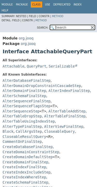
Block (8, 131)
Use (47, 4)
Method (57, 16)
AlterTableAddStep (67, 111)
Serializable (62, 66)
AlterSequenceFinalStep (26, 101)
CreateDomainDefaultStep (28, 157)
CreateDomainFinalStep (25, 162)
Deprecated (62, 4)
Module (7, 4)
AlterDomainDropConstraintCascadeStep (42, 86)
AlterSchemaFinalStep (24, 96)
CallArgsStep (29, 131)
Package (22, 4)
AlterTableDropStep (22, 116)
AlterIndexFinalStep (69, 91)
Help (5, 10)
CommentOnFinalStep (22, 141)
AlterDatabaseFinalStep (26, 80)
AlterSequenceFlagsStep (26, 106)
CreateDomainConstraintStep (31, 152)
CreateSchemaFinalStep (25, 182)
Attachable (13, 66)
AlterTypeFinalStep (22, 126)
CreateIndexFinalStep (24, 167)
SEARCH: (42, 27)
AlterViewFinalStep (64, 126)
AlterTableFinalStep (65, 116)
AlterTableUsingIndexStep (29, 121)
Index (77, 4)
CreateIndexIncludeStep (26, 172)
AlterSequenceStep (21, 111)
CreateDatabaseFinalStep (28, 147)
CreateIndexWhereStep (24, 177)
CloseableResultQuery (24, 137)
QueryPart (36, 66)
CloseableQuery (59, 131)
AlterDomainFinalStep (24, 91)
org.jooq (26, 38)
